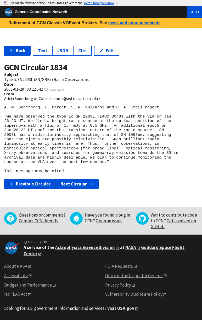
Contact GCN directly (38, 221)
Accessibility (16, 275)
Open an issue (109, 221)
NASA (130, 247)
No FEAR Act (15, 294)
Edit (106, 51)
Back (17, 51)
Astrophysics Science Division (85, 247)
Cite (82, 51)
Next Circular (76, 184)
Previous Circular (29, 184)
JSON (62, 51)
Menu (194, 12)
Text (42, 51)
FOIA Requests (119, 266)
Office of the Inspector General (134, 275)
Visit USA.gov (120, 308)
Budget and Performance (28, 285)
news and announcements (134, 23)
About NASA (15, 266)
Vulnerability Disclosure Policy (133, 294)
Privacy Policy (118, 285)
